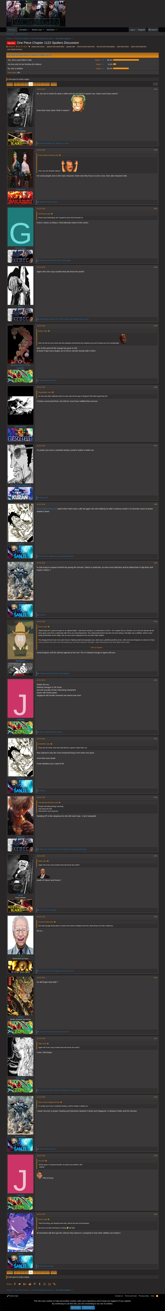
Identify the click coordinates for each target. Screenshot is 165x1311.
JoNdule (20, 719)
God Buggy (20, 248)
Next (53, 84)
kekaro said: (43, 331)
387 (47, 84)
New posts (10, 34)
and (55, 260)
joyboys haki (70, 47)
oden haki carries (123, 47)
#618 (155, 1097)
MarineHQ (20, 1078)
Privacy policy (144, 1296)
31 (31, 84)
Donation (23, 30)
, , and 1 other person (60, 1090)
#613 (155, 797)
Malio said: (43, 861)
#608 (155, 504)
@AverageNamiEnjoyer (47, 509)
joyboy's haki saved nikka (55, 47)
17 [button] (100, 64)
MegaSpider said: (45, 392)
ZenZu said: (43, 627)
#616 (155, 978)
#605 (155, 326)
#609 (155, 563)
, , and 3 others (54, 1032)
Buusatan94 (20, 602)
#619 (155, 1156)
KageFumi (20, 189)
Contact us (119, 1296)
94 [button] (100, 68)
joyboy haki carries (38, 47)
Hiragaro (21, 837)
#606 (155, 387)
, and (49, 202)
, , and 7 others (54, 143)
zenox (20, 1254)
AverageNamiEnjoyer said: (48, 802)
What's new (37, 30)
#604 (155, 267)
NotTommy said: (45, 214)
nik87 (20, 129)
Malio (20, 307)
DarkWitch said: (44, 744)
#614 (155, 856)
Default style (12, 1296)
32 (35, 84)
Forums (11, 30)
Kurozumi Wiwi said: (46, 922)
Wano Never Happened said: (49, 1102)
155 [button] (99, 60)
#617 (155, 1038)
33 (39, 84)
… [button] (18, 84)
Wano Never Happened (20, 485)
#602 (155, 150)
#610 (155, 621)
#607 (155, 446)
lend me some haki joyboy (106, 47)
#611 (155, 680)
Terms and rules (131, 1296)
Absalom (11, 47)
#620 (155, 1214)
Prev (10, 84)
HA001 (21, 1017)
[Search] (153, 29)
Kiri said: (42, 1161)
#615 (155, 917)
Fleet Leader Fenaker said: (49, 155)
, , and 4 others (64, 319)
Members (51, 30)
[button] (29, 29)
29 (22, 84)
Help (152, 1296)
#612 (155, 739)
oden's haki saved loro (138, 47)
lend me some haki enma (85, 47)
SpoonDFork (21, 426)
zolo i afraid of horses (14, 49)
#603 (155, 209)
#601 (155, 89)
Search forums (21, 34)
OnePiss (20, 544)
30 (27, 84)
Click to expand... (97, 647)
